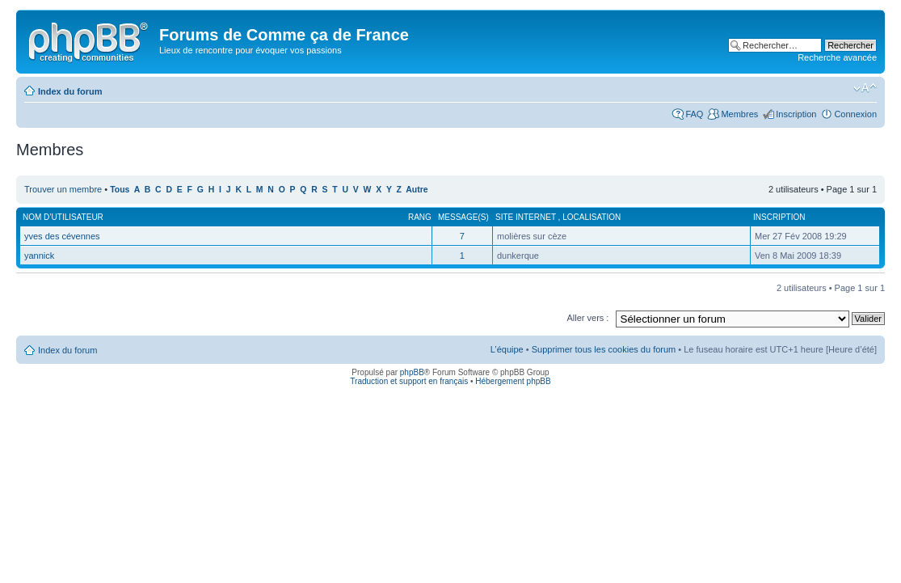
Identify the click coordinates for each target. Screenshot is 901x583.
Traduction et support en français (409, 381)
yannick (39, 255)
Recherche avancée (837, 57)
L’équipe (507, 349)
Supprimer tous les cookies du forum (604, 349)
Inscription (796, 114)
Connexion (855, 114)
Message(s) (463, 217)
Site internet (526, 217)
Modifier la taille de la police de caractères (865, 88)
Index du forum (70, 91)
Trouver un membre (64, 189)
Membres (739, 114)
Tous (119, 189)
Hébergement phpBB (512, 381)
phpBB (412, 372)
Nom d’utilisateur (63, 217)
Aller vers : (587, 318)
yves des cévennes (62, 236)
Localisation (591, 217)
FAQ (694, 114)
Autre (416, 189)
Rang (420, 217)
